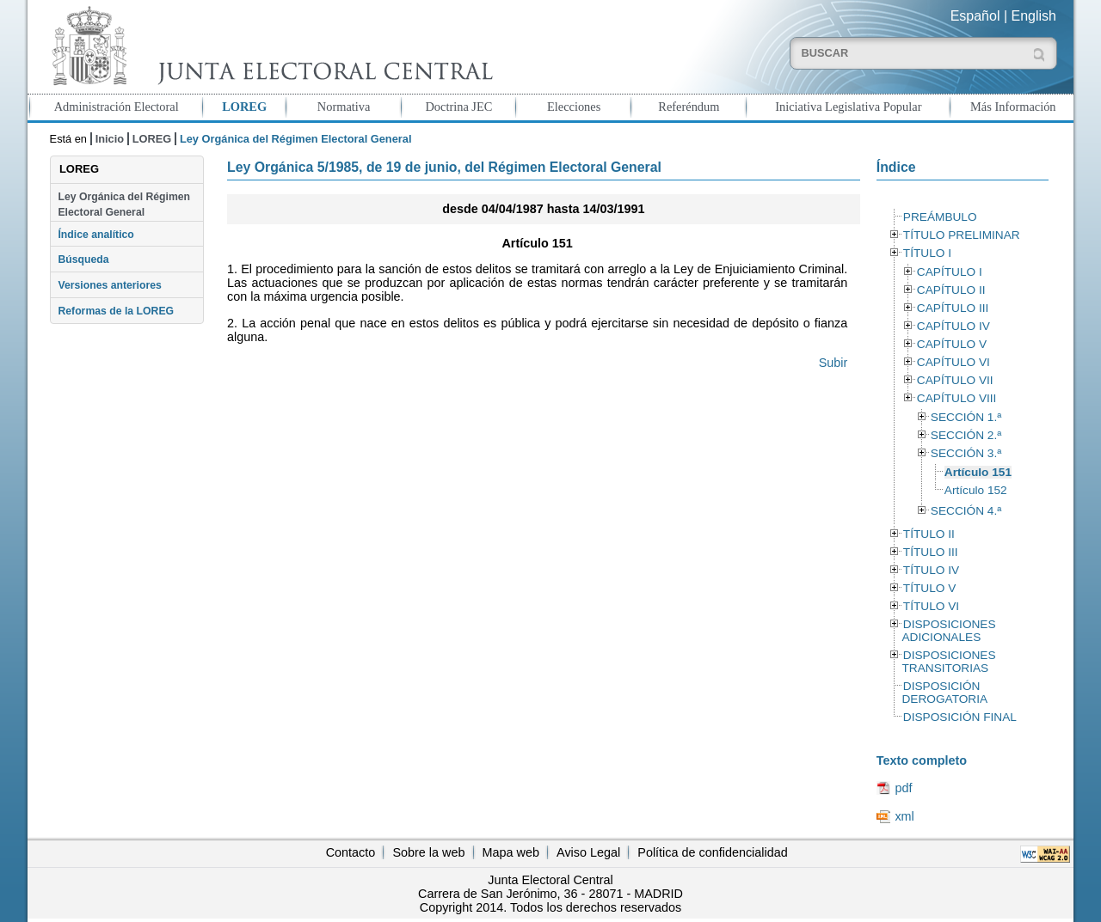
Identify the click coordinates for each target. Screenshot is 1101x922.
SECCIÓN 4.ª (966, 510)
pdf (903, 788)
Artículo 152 (975, 490)
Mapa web (511, 852)
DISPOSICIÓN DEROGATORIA (944, 692)
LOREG (244, 106)
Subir (833, 362)
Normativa (344, 106)
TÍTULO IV (931, 570)
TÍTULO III (930, 552)
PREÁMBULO (940, 217)
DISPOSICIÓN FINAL (960, 717)
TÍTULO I (927, 253)
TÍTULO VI (931, 606)
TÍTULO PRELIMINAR (961, 235)
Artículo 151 (978, 472)
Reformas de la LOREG (116, 311)
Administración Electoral (116, 106)
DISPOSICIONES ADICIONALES (948, 631)
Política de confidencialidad (712, 852)
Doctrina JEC (458, 106)
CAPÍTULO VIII (957, 398)
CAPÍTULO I (949, 272)
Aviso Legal (588, 852)
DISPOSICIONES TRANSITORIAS (948, 662)
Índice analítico (95, 235)
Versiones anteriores (109, 285)
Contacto (351, 852)
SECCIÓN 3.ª (966, 453)
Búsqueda (83, 259)
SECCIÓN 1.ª (966, 417)
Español (975, 16)
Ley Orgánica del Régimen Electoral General (124, 204)
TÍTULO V (929, 588)
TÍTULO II (929, 534)
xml (904, 816)
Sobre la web (428, 852)
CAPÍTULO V (952, 344)
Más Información (1013, 106)
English (1034, 16)
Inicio (109, 138)
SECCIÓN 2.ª (966, 435)
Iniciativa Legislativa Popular (848, 106)
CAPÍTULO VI (953, 362)
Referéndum (688, 106)
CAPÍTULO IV (953, 326)
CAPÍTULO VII (955, 380)
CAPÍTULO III (952, 308)
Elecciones (573, 106)
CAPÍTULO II (951, 290)
